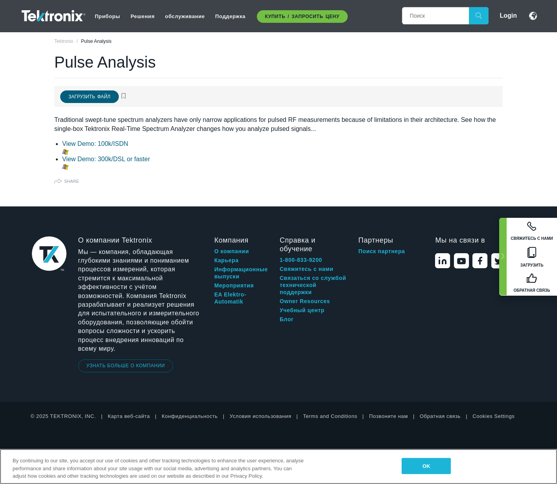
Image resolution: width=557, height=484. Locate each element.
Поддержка (230, 16)
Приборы (107, 16)
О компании (231, 251)
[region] (278, 466)
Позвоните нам (388, 416)
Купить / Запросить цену (302, 16)
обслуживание (185, 16)
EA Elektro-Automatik (230, 298)
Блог (287, 319)
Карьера (226, 260)
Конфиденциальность (190, 416)
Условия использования (260, 416)
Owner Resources (305, 301)
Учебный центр (302, 310)
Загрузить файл (89, 96)
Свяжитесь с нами (306, 269)
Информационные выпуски (241, 273)
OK (426, 466)
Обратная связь (440, 416)
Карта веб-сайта (129, 416)
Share (71, 181)
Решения (143, 16)
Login (508, 15)
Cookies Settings (493, 416)
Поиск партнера (381, 251)
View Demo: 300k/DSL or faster (106, 159)
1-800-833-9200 (301, 260)
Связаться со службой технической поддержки (313, 285)
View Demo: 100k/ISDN (95, 143)
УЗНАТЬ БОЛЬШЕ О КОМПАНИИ (126, 365)
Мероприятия (234, 285)
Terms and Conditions (330, 416)
